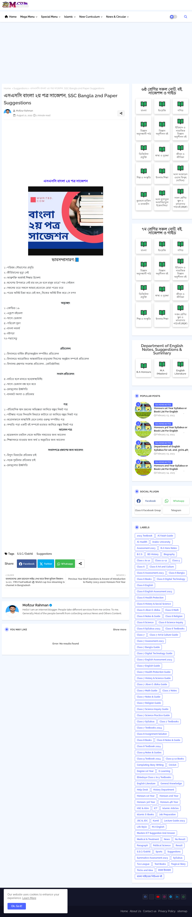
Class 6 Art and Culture (162, 566)
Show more (119, 629)
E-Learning (164, 771)
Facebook (28, 563)
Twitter (48, 563)
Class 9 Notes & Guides (149, 752)
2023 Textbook (144, 535)
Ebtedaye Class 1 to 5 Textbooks (154, 777)
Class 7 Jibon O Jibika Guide (152, 684)
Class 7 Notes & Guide (148, 696)
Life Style (142, 827)
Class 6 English (145, 585)
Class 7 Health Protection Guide (153, 672)
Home (12, 16)
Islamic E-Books (145, 814)
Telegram (176, 510)
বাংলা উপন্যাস (164, 870)
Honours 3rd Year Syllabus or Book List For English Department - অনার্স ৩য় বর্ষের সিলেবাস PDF (170, 432)
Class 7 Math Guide (147, 690)
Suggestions (21, 88)
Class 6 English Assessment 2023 (154, 591)
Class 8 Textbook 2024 (149, 746)
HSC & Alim (143, 808)
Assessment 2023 (146, 548)
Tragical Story (178, 864)
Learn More (29, 898)
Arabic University (161, 542)
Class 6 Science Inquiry (171, 622)
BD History (153, 554)
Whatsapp (67, 563)
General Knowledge (171, 783)
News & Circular (116, 16)
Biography (169, 554)
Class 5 (176, 560)
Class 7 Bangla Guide (148, 647)
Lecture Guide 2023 (174, 820)
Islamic (68, 16)
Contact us (149, 911)
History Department (163, 789)
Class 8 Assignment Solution (152, 734)
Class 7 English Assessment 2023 (154, 659)
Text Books (160, 864)
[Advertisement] (96, 52)
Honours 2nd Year (169, 796)
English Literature (146, 783)
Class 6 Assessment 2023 (150, 573)
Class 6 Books (144, 579)
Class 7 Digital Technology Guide (154, 653)
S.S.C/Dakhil (25, 553)
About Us (135, 911)
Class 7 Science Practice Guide (153, 715)
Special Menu (49, 16)
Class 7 (141, 635)
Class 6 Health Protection (150, 597)
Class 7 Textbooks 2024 (149, 727)
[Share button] (80, 563)
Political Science (162, 845)
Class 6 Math (172, 610)
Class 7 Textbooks (169, 721)
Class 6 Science (145, 622)
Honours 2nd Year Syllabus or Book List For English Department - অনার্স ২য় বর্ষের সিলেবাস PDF (171, 470)
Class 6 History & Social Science (154, 604)
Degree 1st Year (145, 771)
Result (179, 845)
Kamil (156, 820)
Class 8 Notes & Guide (168, 740)
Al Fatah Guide (165, 535)
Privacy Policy (167, 911)
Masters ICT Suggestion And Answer (156, 833)
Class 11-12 (161, 560)
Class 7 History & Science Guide (154, 678)
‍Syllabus (177, 858)
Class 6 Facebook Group (148, 510)
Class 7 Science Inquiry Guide (152, 709)
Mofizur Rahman (35, 605)
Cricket (172, 765)
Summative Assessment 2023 (152, 858)
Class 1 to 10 (143, 560)
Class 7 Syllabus (145, 721)
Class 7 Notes (169, 690)
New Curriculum (89, 16)
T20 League (143, 864)
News (167, 839)
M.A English (158, 827)
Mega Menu (27, 16)
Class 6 (141, 566)
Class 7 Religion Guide (149, 703)
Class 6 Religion (173, 616)
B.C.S (139, 554)
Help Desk (142, 789)
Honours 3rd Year (146, 802)
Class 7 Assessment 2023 (150, 641)
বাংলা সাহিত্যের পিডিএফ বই (149, 876)
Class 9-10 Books (175, 758)
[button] (185, 16)
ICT (155, 808)
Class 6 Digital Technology (171, 579)
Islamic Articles (170, 808)
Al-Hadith (142, 542)
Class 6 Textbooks (174, 628)
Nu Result (180, 839)
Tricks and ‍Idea (145, 870)
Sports (159, 851)
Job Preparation (167, 814)
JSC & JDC (142, 820)
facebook (150, 501)
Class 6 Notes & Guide (148, 616)
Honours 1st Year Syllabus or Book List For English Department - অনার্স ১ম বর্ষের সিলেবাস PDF (170, 413)
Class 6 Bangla (177, 573)
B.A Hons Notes (168, 548)
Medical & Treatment (148, 839)
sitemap (182, 911)
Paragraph (142, 845)
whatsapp (178, 501)
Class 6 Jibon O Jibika (148, 610)
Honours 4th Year (169, 802)
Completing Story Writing (150, 765)
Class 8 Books (144, 740)
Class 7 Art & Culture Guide (164, 635)
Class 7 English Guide (148, 666)
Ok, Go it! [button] (16, 906)
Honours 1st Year (145, 796)
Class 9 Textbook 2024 (149, 758)
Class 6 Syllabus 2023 (148, 628)
